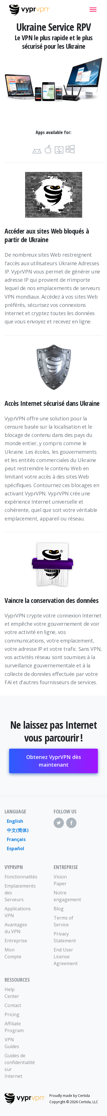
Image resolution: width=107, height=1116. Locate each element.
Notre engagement (66, 896)
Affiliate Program (14, 1027)
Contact (13, 1005)
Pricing (12, 1014)
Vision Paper (60, 880)
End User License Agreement (66, 957)
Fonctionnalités (17, 877)
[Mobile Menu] (93, 9)
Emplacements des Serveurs (17, 893)
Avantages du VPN (16, 928)
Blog (59, 909)
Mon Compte (13, 953)
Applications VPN (17, 912)
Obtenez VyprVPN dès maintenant (53, 761)
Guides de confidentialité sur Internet (17, 1065)
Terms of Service (63, 921)
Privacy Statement (65, 937)
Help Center (12, 992)
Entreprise (16, 940)
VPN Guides (12, 1043)
